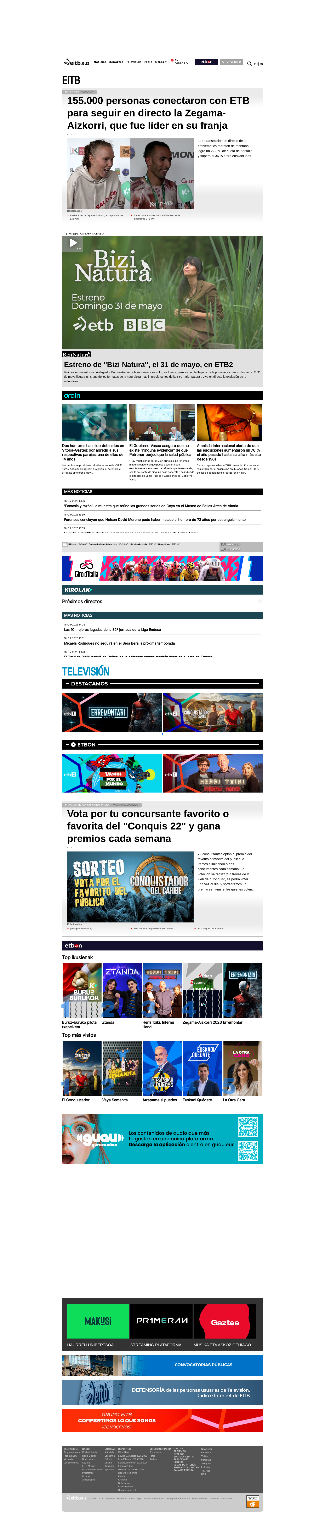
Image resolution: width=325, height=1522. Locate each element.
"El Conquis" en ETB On (210, 928)
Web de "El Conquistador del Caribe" (153, 928)
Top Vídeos (155, 1452)
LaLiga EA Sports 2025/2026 (132, 1456)
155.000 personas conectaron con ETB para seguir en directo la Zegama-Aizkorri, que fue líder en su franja (158, 113)
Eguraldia (109, 1469)
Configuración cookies (178, 1498)
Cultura (108, 1462)
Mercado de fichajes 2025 (131, 1469)
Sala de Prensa (183, 1470)
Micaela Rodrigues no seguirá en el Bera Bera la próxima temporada (119, 643)
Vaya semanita (71, 1462)
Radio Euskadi (89, 1456)
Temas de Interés (184, 1464)
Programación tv (72, 1452)
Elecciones (180, 1459)
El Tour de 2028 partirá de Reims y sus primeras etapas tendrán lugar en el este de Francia (138, 657)
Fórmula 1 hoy (125, 1466)
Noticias (100, 62)
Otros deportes (125, 1486)
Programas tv (70, 1456)
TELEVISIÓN (85, 672)
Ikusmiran (109, 1466)
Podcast (86, 1476)
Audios (153, 1459)
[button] (162, 734)
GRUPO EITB (231, 61)
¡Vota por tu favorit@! (81, 928)
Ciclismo (122, 1479)
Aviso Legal (135, 1498)
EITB (71, 80)
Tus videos (230, 549)
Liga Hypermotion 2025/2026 (133, 1462)
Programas (87, 1473)
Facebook (206, 1452)
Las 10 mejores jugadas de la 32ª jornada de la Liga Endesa (112, 630)
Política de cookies (153, 1498)
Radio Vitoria (88, 1459)
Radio (148, 62)
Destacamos (89, 684)
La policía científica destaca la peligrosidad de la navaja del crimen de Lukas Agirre (131, 533)
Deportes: (125, 1449)
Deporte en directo (127, 1490)
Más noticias (78, 491)
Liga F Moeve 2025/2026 (131, 1459)
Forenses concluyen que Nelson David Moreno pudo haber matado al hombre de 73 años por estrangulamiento (155, 520)
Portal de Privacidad (116, 1498)
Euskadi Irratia (89, 1452)
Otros (159, 62)
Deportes (116, 62)
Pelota (121, 1476)
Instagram (206, 1459)
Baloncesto (124, 1483)
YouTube (205, 1470)
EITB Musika (88, 1466)
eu (256, 64)
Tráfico (178, 1454)
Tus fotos (230, 544)
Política (108, 1459)
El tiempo (179, 1451)
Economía (109, 1456)
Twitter (204, 1456)
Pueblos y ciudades (186, 1467)
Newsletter (206, 1449)
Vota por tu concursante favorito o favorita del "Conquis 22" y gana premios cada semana (148, 826)
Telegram (206, 1463)
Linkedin (205, 1467)
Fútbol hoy (123, 1452)
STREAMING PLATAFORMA (156, 1345)
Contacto (214, 1498)
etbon (86, 745)
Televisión (133, 62)
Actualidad (109, 1452)
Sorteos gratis (183, 1456)
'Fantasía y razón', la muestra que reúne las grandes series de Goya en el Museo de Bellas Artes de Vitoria (151, 506)
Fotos (152, 1456)
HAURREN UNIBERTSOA (90, 1345)
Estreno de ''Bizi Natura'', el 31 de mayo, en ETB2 (148, 364)
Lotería (178, 1462)
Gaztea (86, 1462)
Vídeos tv (68, 1459)
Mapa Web (226, 1498)
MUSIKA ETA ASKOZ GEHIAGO (222, 1345)
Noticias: (110, 1449)
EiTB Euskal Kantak (92, 1469)
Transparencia (199, 1498)
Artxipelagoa (88, 1479)
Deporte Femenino (127, 1473)
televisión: (71, 1449)
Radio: (86, 1449)
